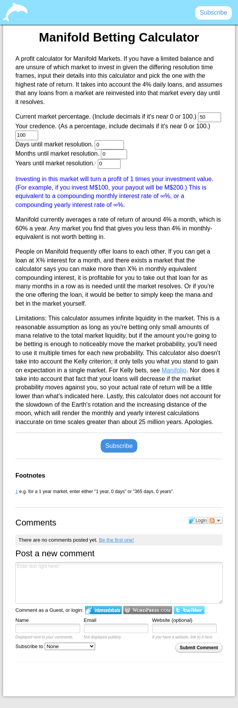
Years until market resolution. (68, 164)
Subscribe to (55, 646)
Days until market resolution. (69, 145)
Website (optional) (172, 620)
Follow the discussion (216, 520)
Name (22, 620)
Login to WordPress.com (147, 610)
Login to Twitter (189, 610)
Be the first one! (116, 540)
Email (90, 620)
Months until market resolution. (71, 154)
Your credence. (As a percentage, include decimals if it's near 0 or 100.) (112, 131)
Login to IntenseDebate (103, 610)
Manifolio (174, 370)
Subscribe (118, 445)
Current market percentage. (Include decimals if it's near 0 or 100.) (118, 117)
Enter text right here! (119, 583)
